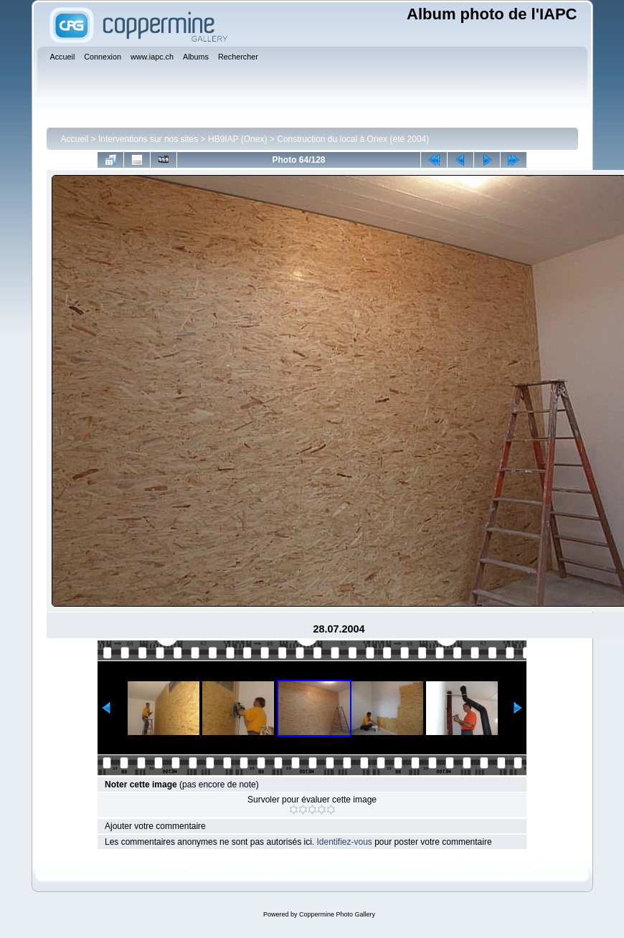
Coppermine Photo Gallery (337, 914)
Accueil (75, 139)
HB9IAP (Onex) (237, 139)
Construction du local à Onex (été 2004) (353, 139)
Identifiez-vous (344, 842)
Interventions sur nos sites (148, 139)
